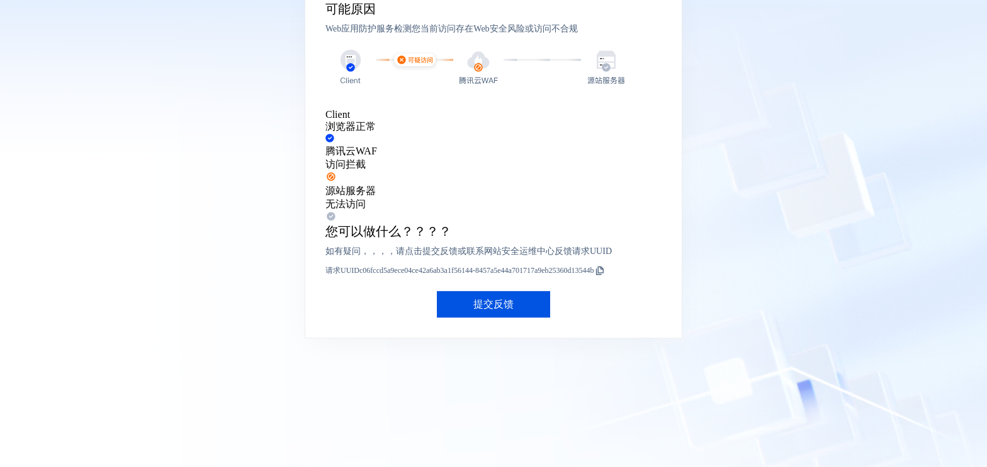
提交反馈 (493, 304)
